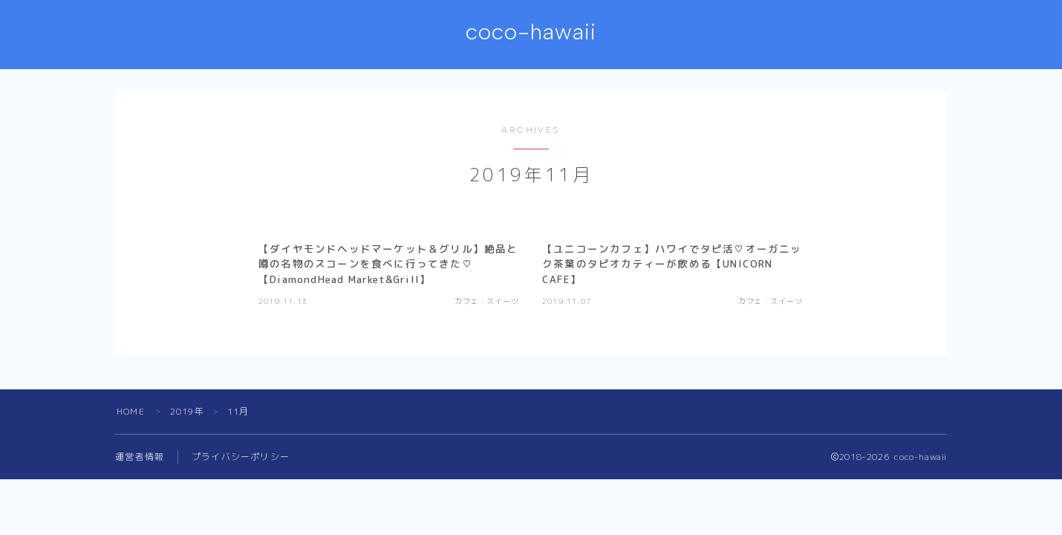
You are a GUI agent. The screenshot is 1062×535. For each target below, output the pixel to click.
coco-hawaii (531, 32)
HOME (131, 411)
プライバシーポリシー (241, 456)
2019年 (187, 411)
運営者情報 (139, 456)
